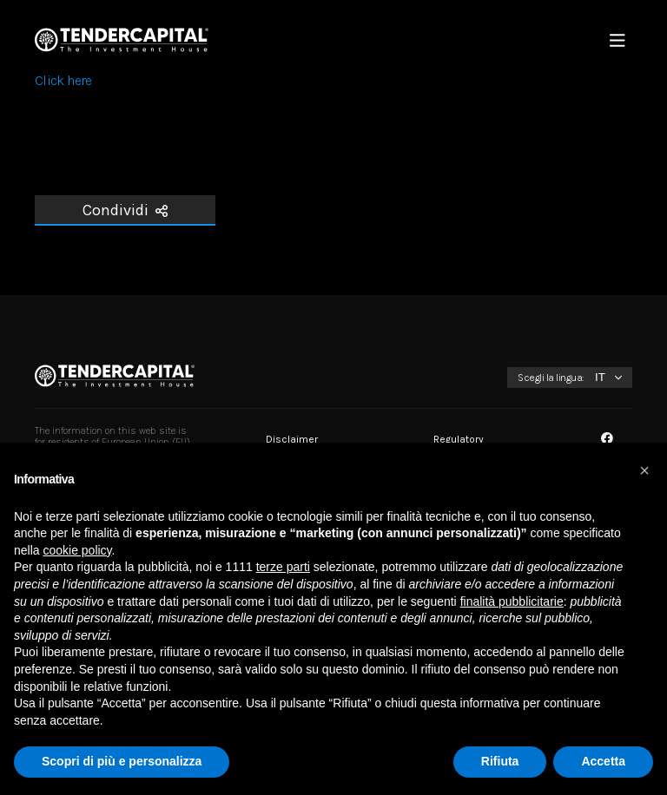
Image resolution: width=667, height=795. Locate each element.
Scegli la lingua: (551, 377)
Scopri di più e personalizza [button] (121, 761)
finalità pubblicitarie (512, 601)
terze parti (283, 567)
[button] (644, 470)
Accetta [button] (603, 761)
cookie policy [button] (77, 550)
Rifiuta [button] (500, 761)
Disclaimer (292, 439)
